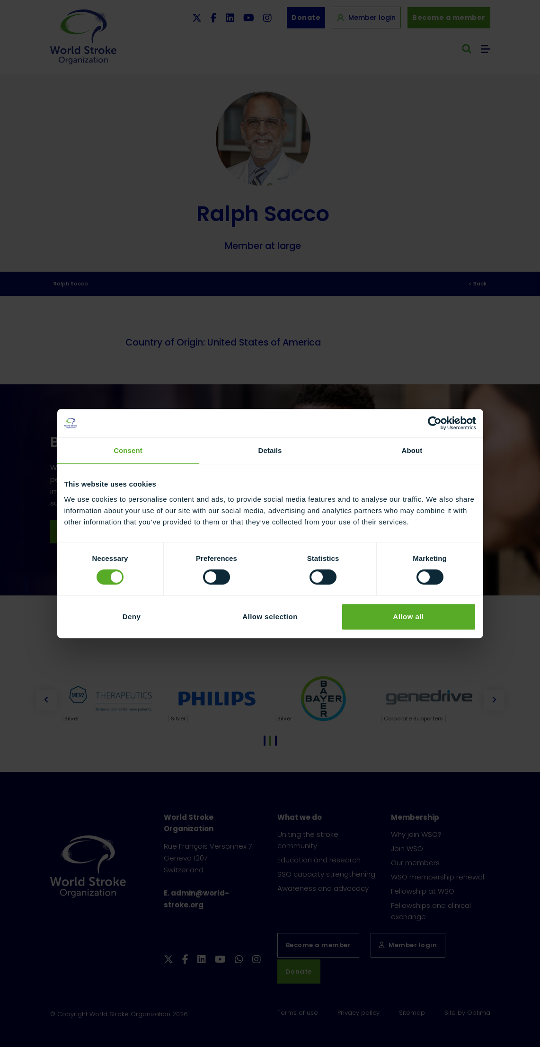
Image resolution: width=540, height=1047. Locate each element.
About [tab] (412, 450)
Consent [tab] (128, 450)
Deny (132, 616)
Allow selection (270, 616)
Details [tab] (270, 450)
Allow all (408, 616)
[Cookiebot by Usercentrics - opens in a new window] (434, 423)
